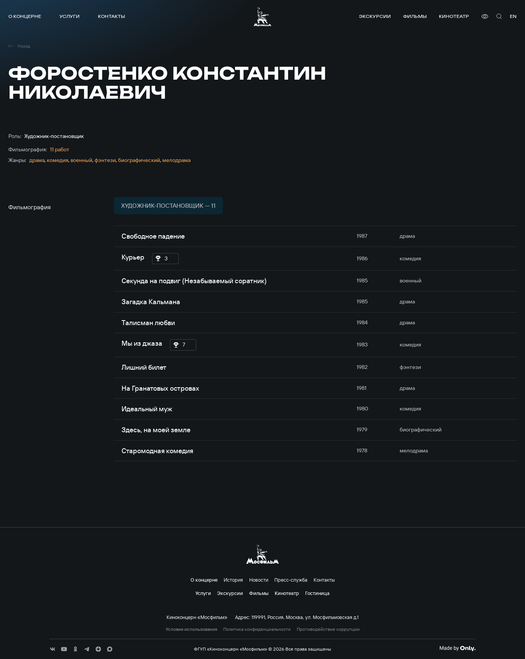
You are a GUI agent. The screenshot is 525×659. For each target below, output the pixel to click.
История (233, 580)
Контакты (111, 16)
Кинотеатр (454, 16)
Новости (258, 580)
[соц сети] (53, 649)
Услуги (69, 16)
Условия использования (191, 629)
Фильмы (415, 16)
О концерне (24, 16)
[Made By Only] (457, 648)
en (513, 16)
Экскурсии (375, 16)
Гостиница (317, 593)
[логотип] (262, 16)
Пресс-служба (290, 580)
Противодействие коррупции (328, 629)
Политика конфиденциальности (257, 629)
